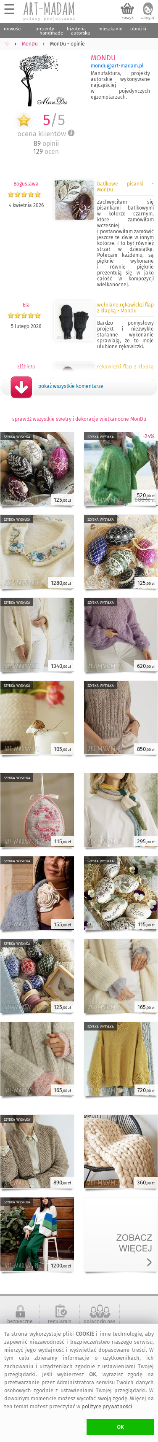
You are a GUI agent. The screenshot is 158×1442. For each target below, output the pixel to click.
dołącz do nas (100, 1321)
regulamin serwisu (59, 1324)
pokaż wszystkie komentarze (70, 386)
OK (120, 1427)
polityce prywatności (107, 1406)
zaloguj (147, 17)
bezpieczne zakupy (20, 1324)
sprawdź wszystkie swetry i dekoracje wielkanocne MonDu (79, 419)
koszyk (127, 17)
